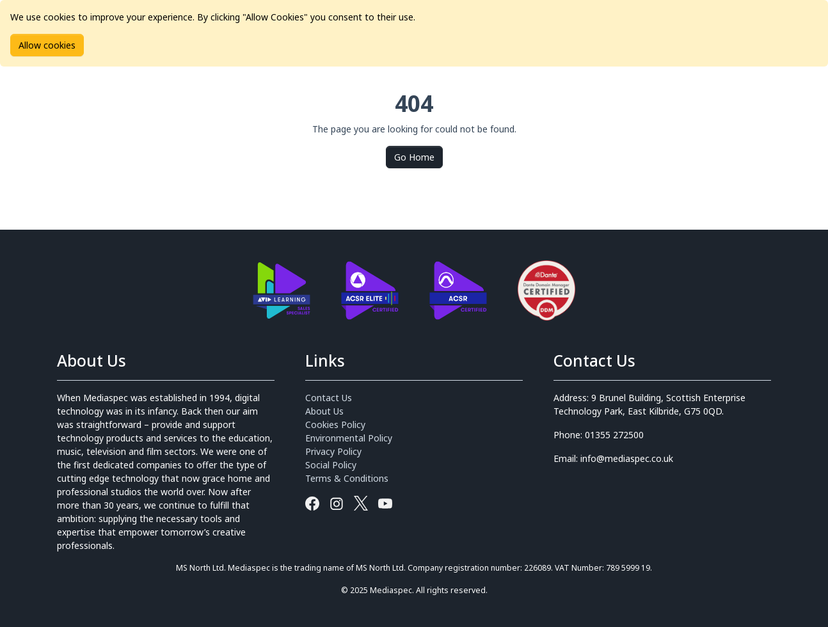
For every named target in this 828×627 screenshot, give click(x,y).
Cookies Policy (335, 424)
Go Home (414, 157)
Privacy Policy (333, 451)
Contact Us (328, 398)
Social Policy (330, 465)
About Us (324, 411)
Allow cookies (47, 45)
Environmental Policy (348, 438)
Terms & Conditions (346, 478)
